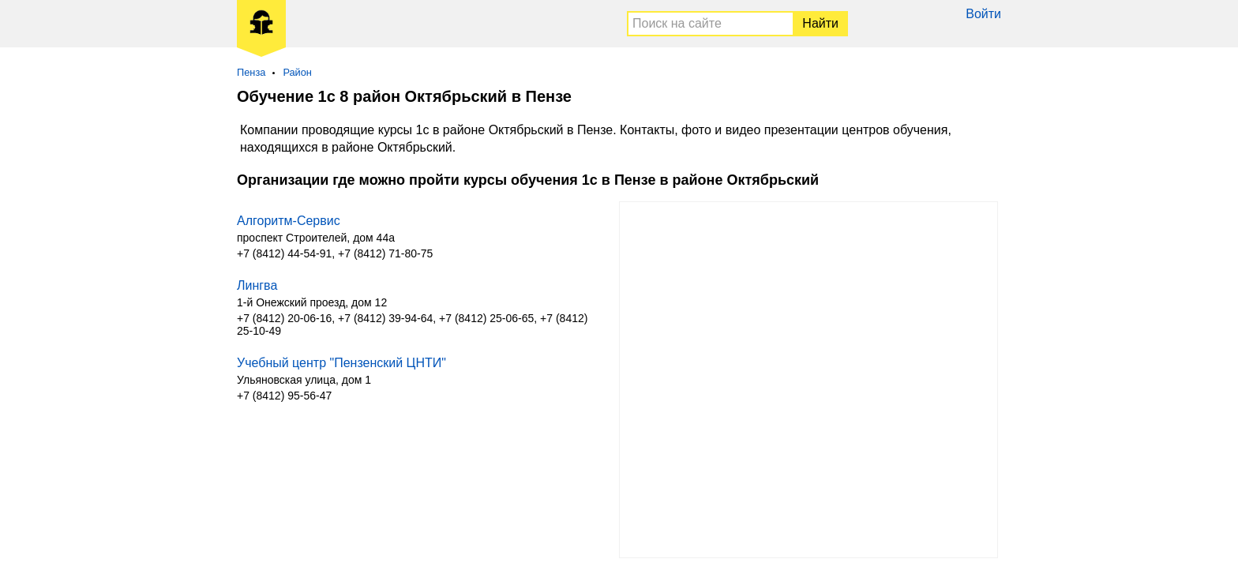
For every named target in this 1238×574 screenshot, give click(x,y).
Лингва (257, 285)
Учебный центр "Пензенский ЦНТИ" (341, 363)
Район (297, 72)
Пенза (251, 72)
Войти (983, 14)
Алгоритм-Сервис (288, 220)
